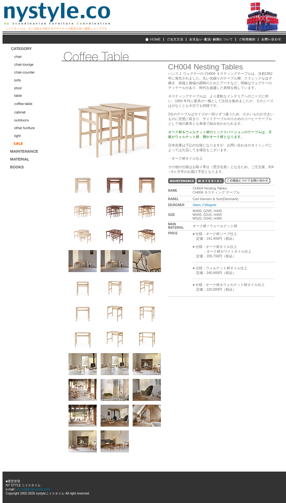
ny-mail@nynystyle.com (33, 489)
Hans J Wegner (205, 205)
